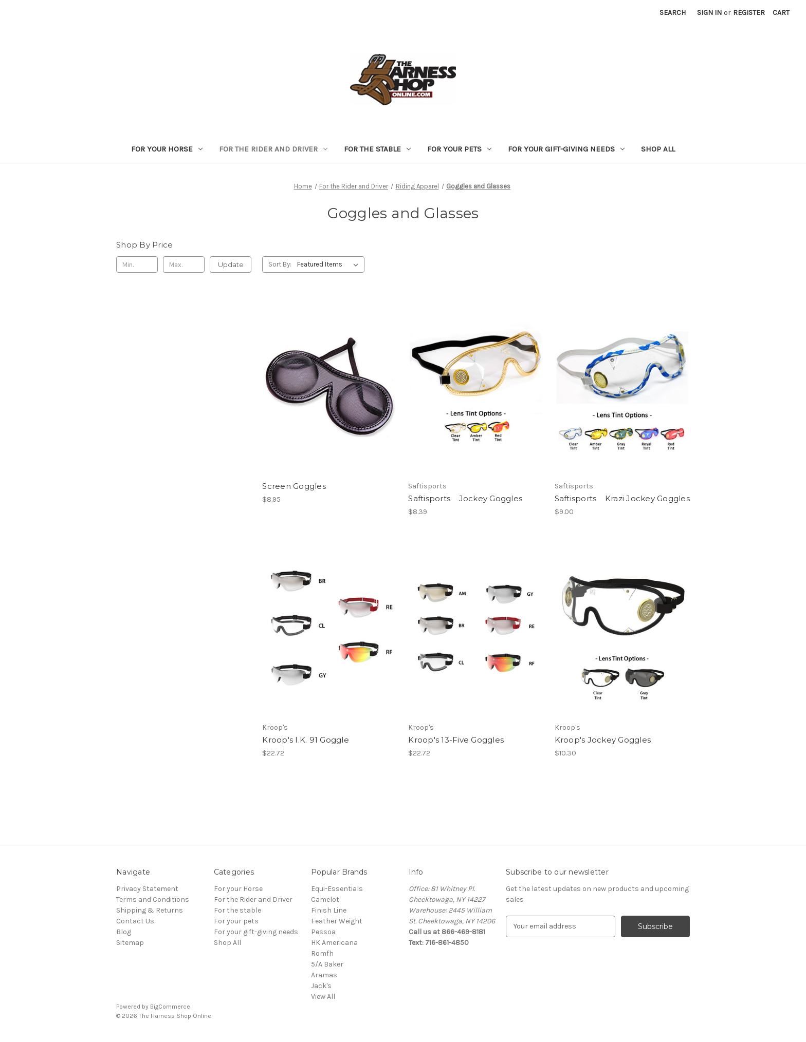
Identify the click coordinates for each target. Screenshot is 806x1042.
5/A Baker (327, 964)
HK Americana (334, 942)
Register (749, 12)
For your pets (459, 149)
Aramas (324, 975)
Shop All (658, 149)
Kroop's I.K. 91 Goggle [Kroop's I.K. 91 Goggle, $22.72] (305, 740)
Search (673, 12)
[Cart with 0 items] (781, 12)
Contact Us (135, 921)
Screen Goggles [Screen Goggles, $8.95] (294, 486)
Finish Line (328, 910)
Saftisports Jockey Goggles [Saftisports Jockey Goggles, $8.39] (465, 498)
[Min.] (137, 264)
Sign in (709, 12)
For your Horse (167, 149)
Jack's (321, 985)
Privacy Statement (147, 888)
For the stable (377, 149)
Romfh (322, 953)
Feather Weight (336, 921)
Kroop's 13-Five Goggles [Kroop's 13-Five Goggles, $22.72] (456, 740)
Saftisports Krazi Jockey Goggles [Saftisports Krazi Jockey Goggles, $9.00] (622, 498)
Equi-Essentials (337, 888)
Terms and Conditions (152, 899)
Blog (123, 931)
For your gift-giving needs (566, 149)
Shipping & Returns (149, 910)
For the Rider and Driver (273, 149)
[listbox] (330, 264)
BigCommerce (170, 1006)
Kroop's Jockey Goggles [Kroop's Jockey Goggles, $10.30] (603, 740)
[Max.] (184, 264)
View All (323, 996)
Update (231, 264)
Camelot (325, 899)
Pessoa (323, 931)
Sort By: (279, 264)
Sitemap (130, 942)
